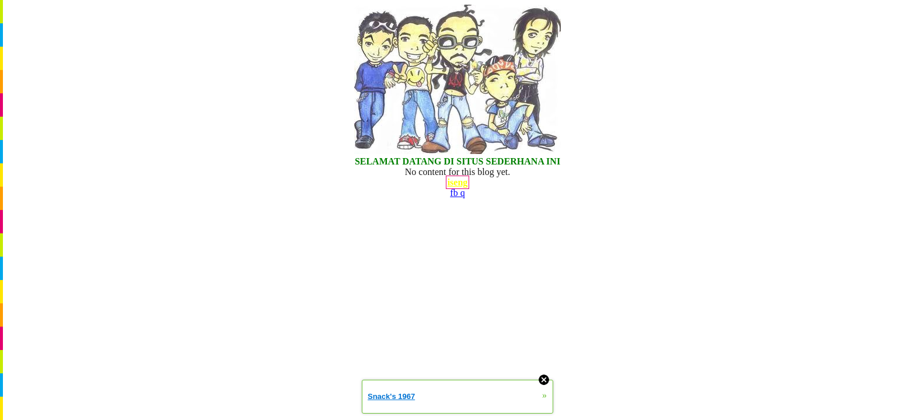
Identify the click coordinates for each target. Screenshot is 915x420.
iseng (458, 182)
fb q (457, 193)
